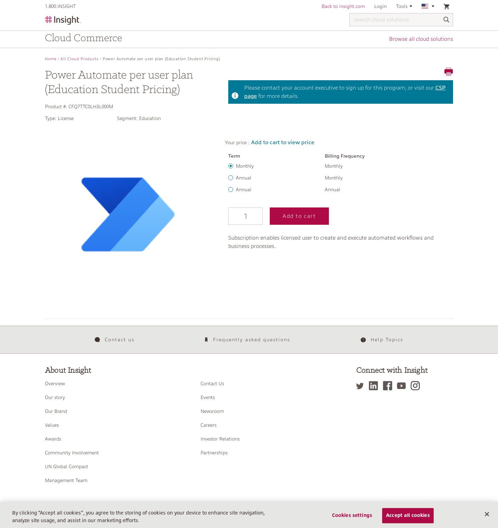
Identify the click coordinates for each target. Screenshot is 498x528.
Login (380, 6)
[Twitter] (361, 385)
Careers (208, 425)
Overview (55, 383)
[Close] (487, 516)
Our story (55, 397)
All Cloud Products (80, 59)
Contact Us (212, 383)
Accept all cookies (408, 517)
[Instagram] (417, 385)
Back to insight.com (343, 6)
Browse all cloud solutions (421, 39)
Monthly (245, 166)
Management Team (66, 480)
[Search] (446, 20)
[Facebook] (389, 385)
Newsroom (212, 411)
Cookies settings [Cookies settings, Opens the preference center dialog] (352, 517)
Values (52, 425)
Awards (53, 439)
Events (208, 397)
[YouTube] (403, 385)
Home (51, 59)
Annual (243, 177)
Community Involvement (72, 452)
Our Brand (56, 411)
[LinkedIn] (375, 385)
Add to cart (299, 216)
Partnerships (214, 452)
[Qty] (245, 216)
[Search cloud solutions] (401, 19)
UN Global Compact (66, 466)
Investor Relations (220, 439)
